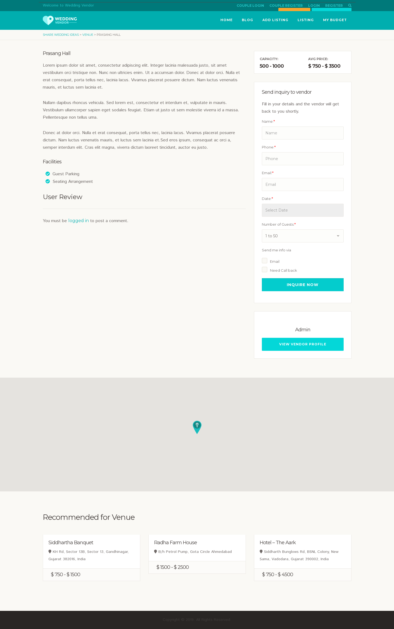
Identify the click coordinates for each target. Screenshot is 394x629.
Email (274, 261)
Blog (247, 20)
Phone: (269, 147)
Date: (267, 198)
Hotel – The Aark (278, 543)
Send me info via (276, 250)
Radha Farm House (175, 543)
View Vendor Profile (302, 344)
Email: (267, 173)
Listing (306, 20)
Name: (268, 121)
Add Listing (275, 20)
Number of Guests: (279, 224)
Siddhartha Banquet (70, 543)
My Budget (335, 20)
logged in (78, 220)
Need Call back (283, 270)
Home (226, 20)
